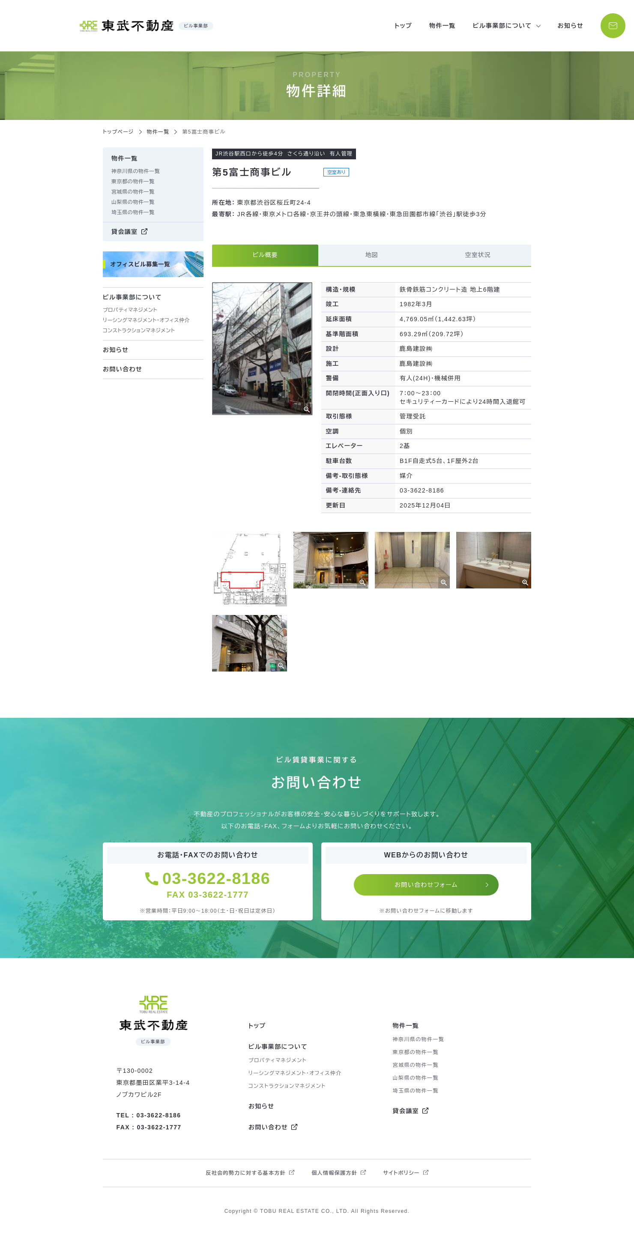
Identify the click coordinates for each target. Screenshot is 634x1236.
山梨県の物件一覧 (133, 202)
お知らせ (569, 25)
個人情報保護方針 (334, 1174)
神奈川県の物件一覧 (135, 171)
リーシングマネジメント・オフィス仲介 (146, 320)
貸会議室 (124, 231)
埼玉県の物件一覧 (133, 212)
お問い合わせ (122, 369)
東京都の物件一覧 (133, 182)
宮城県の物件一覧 (133, 192)
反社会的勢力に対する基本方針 (246, 1174)
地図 (371, 255)
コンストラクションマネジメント (139, 331)
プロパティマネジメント (130, 310)
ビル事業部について (278, 1047)
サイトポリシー (401, 1174)
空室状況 (478, 255)
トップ (402, 25)
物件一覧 (441, 25)
